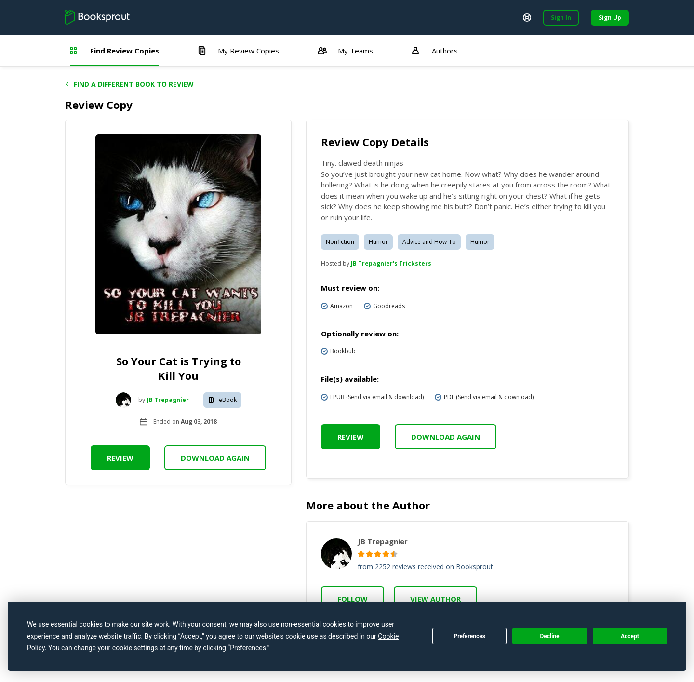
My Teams (345, 50)
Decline (549, 636)
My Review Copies (238, 50)
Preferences (469, 636)
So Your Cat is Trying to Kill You (178, 368)
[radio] (361, 554)
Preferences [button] (248, 648)
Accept (630, 636)
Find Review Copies (114, 50)
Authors (435, 50)
